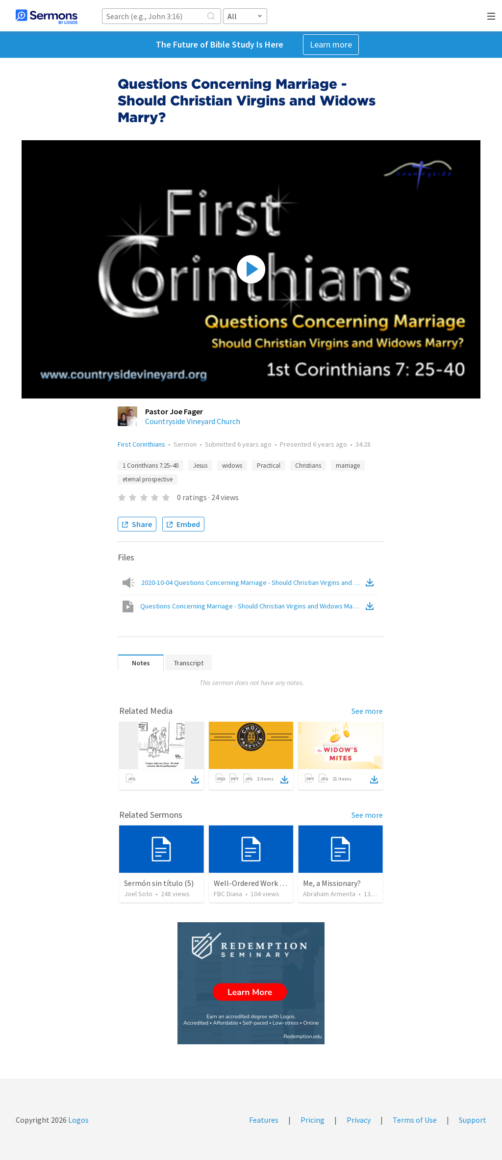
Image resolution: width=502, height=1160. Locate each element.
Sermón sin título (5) (159, 883)
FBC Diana (228, 893)
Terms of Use (415, 1120)
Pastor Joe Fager (174, 411)
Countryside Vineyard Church (192, 421)
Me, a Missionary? (332, 883)
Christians (308, 465)
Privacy (359, 1120)
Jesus (200, 465)
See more (367, 711)
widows (232, 465)
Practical (268, 465)
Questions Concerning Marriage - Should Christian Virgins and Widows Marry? (252, 606)
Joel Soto (138, 893)
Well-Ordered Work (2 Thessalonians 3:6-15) (287, 883)
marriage (348, 465)
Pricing (313, 1120)
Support (472, 1120)
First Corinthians (141, 444)
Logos (78, 1120)
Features (263, 1120)
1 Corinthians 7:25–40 (150, 465)
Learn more (331, 44)
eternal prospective (148, 479)
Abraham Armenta (329, 893)
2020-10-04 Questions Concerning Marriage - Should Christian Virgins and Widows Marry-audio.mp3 (252, 582)
